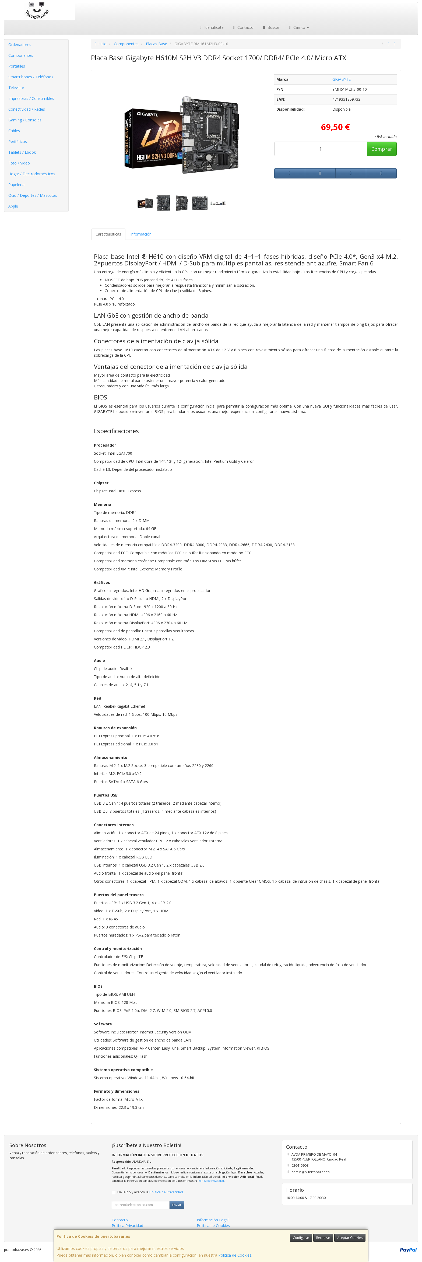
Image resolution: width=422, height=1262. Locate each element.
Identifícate (211, 27)
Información (141, 234)
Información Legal (212, 1219)
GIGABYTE (341, 79)
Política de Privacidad (211, 1181)
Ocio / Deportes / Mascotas (32, 195)
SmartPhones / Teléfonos (30, 76)
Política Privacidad (127, 1225)
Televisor (16, 87)
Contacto (243, 27)
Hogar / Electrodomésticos (31, 173)
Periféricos (17, 141)
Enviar (176, 1205)
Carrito (298, 27)
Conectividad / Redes (26, 109)
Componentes (20, 55)
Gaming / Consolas (24, 119)
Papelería (16, 184)
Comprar (381, 149)
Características (108, 234)
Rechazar (323, 1237)
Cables (14, 130)
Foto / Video (19, 163)
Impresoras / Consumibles (31, 98)
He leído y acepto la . (150, 1192)
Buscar (271, 27)
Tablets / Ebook (22, 152)
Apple (13, 206)
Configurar (301, 1237)
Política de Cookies (234, 1255)
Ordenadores (19, 44)
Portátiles (16, 66)
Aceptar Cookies (350, 1237)
